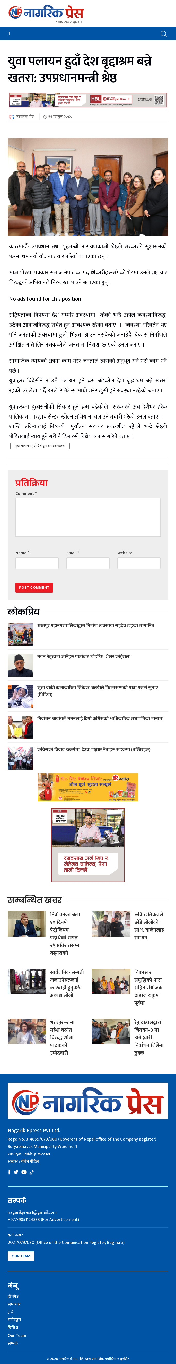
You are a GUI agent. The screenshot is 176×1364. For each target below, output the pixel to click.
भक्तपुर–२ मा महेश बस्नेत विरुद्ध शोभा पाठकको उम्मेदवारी (62, 1037)
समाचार (14, 1304)
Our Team (21, 1256)
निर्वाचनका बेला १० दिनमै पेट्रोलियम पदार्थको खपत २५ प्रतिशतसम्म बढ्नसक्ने (65, 934)
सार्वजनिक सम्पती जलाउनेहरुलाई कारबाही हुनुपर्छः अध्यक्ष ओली (67, 984)
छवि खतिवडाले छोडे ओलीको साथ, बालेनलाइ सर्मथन (149, 926)
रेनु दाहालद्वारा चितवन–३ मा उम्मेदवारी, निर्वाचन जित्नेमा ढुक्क (149, 1037)
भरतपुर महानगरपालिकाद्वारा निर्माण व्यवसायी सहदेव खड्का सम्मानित (95, 626)
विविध (13, 1328)
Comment (26, 493)
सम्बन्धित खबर (35, 900)
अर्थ (10, 1312)
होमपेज (13, 1297)
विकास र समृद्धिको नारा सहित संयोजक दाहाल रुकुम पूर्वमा (148, 987)
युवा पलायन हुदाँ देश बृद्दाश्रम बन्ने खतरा (40, 446)
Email (72, 552)
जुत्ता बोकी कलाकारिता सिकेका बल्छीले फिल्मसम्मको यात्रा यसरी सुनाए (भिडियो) (97, 691)
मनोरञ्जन (14, 1320)
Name (22, 552)
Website (125, 552)
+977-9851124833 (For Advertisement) (43, 1219)
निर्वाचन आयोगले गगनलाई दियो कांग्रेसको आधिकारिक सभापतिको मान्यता (100, 719)
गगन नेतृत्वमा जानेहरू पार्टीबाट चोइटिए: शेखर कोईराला (83, 657)
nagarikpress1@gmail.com (32, 1212)
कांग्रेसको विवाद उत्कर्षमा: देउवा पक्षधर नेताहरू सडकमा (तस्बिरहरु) (94, 750)
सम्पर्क (13, 1343)
